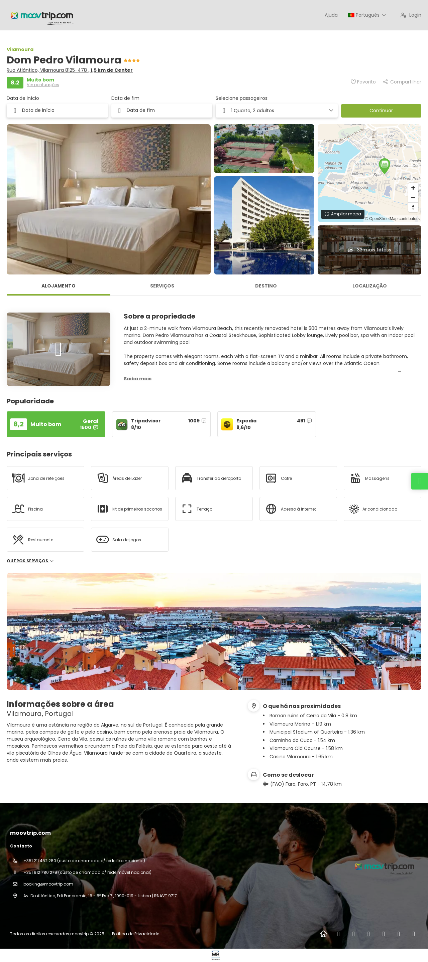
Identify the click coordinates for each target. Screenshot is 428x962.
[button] (277, 111)
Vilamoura (20, 49)
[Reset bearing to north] (413, 207)
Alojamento (58, 285)
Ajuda (331, 15)
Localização (369, 285)
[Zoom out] (413, 197)
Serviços (162, 285)
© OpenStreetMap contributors (392, 218)
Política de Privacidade (135, 934)
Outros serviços (30, 561)
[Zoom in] (413, 188)
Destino (266, 285)
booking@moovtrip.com (48, 884)
